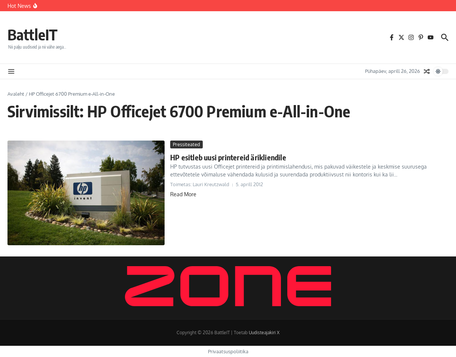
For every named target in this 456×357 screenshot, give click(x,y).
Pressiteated (186, 144)
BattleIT (32, 34)
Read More (183, 194)
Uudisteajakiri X (264, 332)
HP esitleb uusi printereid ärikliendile (228, 157)
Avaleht (15, 94)
